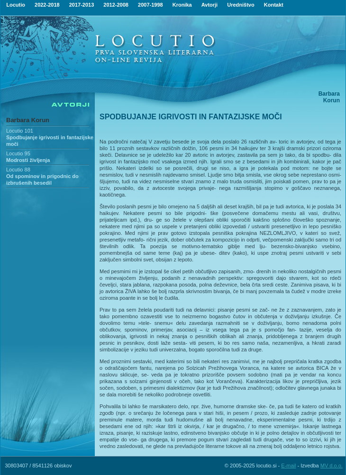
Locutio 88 (18, 169)
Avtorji (209, 5)
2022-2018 (47, 5)
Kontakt (273, 5)
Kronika (182, 5)
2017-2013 (81, 5)
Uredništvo (240, 5)
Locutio (15, 5)
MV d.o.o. (331, 465)
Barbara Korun (27, 120)
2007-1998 (150, 5)
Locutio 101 (19, 131)
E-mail (288, 465)
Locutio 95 (18, 153)
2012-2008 (115, 5)
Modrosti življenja (28, 160)
